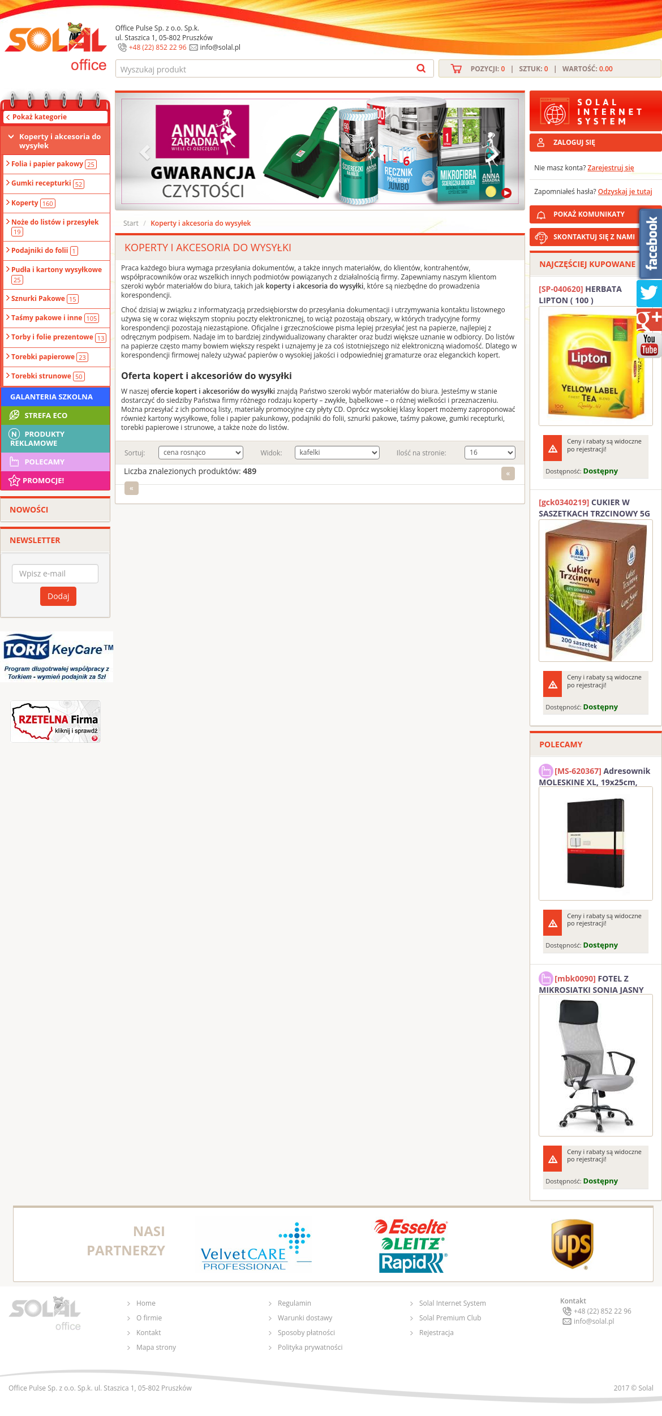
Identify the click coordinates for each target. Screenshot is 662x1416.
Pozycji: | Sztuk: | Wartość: (542, 69)
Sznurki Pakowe (45, 299)
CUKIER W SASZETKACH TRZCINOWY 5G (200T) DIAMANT (594, 508)
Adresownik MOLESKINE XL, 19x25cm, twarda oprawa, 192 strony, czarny (594, 775)
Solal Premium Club (450, 1318)
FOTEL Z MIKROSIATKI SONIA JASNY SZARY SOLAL (591, 982)
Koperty (33, 203)
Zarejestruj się (611, 168)
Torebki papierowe (49, 357)
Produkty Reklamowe (36, 437)
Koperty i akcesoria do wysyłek (60, 140)
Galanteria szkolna (51, 396)
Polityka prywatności (310, 1347)
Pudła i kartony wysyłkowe (56, 274)
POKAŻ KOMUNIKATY (605, 212)
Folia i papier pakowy (54, 164)
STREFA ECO (37, 415)
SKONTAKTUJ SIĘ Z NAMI (594, 237)
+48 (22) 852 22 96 (158, 47)
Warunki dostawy (305, 1318)
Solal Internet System (452, 1303)
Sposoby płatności (306, 1332)
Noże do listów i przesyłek (54, 226)
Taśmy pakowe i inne (55, 318)
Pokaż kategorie (39, 117)
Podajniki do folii (44, 251)
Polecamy (36, 461)
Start (131, 223)
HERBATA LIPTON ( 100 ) (580, 294)
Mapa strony (156, 1347)
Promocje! (35, 480)
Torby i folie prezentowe (58, 337)
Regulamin (294, 1303)
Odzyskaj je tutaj (625, 191)
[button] (146, 151)
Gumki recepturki (47, 183)
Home (146, 1303)
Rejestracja (436, 1332)
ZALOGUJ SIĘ (574, 142)
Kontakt (148, 1332)
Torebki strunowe (48, 376)
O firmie (149, 1318)
